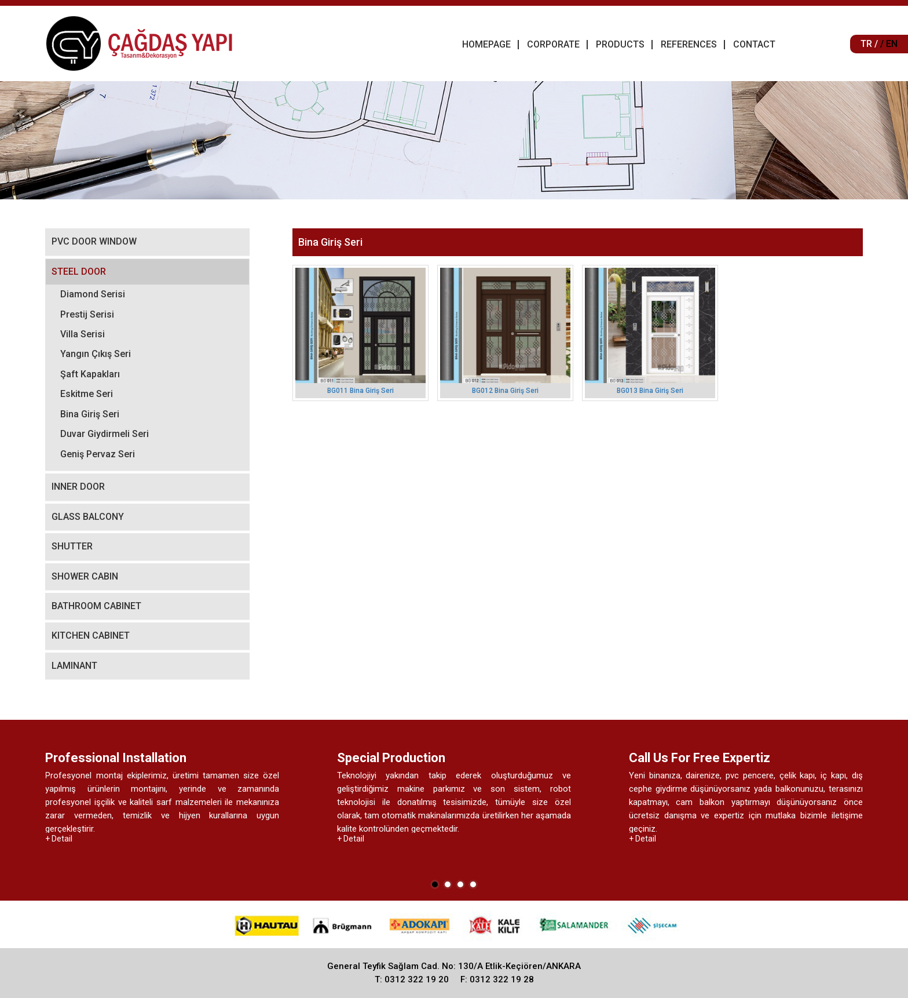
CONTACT (754, 44)
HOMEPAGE (486, 44)
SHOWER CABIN (85, 576)
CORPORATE (553, 44)
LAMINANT (74, 665)
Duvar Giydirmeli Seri (104, 433)
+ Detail (58, 838)
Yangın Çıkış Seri (95, 353)
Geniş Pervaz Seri (97, 454)
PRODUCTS (620, 44)
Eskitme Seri (86, 393)
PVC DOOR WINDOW (94, 241)
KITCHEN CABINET (91, 635)
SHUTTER (72, 546)
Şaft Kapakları (90, 374)
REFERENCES (689, 44)
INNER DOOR (78, 486)
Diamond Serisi (92, 294)
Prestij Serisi (87, 314)
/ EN (889, 43)
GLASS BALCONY (88, 516)
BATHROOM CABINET (96, 605)
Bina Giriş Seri (89, 414)
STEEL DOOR (79, 271)
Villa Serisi (82, 334)
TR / (869, 43)
